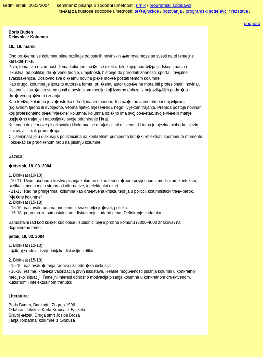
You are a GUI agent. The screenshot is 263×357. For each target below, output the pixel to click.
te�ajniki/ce (147, 11)
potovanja (172, 11)
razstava (239, 11)
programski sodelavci (170, 5)
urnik (141, 5)
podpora (252, 23)
